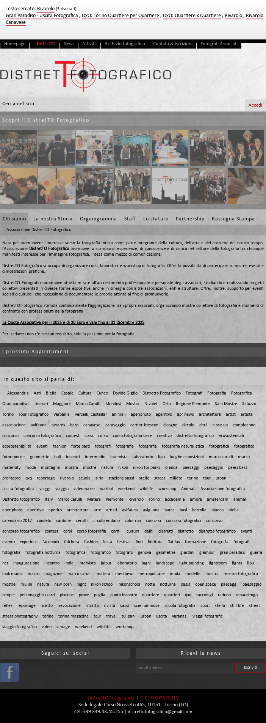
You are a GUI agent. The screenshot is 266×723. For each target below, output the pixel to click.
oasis (185, 584)
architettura (210, 414)
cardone (63, 521)
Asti (37, 393)
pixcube (67, 595)
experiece (29, 542)
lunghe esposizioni (187, 457)
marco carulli (221, 457)
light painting (191, 563)
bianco (217, 510)
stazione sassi (121, 478)
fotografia (125, 446)
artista (247, 414)
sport (205, 606)
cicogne (170, 425)
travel (111, 616)
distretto (186, 531)
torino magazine (73, 616)
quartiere (150, 595)
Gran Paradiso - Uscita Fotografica (42, 16)
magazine (53, 574)
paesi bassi (238, 467)
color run (133, 521)
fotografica (219, 446)
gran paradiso (232, 552)
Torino (8, 414)
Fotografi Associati (219, 43)
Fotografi (194, 393)
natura (107, 467)
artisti (111, 510)
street (159, 478)
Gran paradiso (15, 404)
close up (220, 425)
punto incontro (123, 595)
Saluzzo (249, 404)
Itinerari (40, 404)
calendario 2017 (17, 521)
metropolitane (151, 574)
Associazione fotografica (223, 489)
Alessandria (18, 393)
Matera (94, 499)
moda (30, 467)
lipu (161, 457)
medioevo (124, 574)
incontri (73, 457)
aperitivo (164, 414)
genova (144, 552)
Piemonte (115, 499)
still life (237, 606)
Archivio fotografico (125, 43)
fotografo (124, 552)
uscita (161, 616)
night (81, 584)
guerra (256, 552)
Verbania (61, 414)
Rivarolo (233, 16)
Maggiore (62, 404)
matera (103, 574)
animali (119, 414)
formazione (195, 542)
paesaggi (191, 467)
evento (8, 542)
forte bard (80, 446)
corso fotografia (91, 531)
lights (237, 563)
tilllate (176, 478)
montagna (50, 467)
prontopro (11, 478)
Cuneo (102, 393)
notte (150, 584)
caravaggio (115, 425)
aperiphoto (141, 414)
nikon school (102, 584)
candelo (44, 521)
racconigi (204, 595)
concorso (10, 436)
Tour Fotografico (34, 414)
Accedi (255, 105)
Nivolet (151, 404)
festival (124, 542)
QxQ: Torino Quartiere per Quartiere (120, 16)
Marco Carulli (88, 404)
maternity (11, 467)
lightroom (218, 563)
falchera (71, 542)
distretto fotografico (195, 436)
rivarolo (67, 478)
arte (97, 510)
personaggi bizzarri (37, 595)
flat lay (173, 542)
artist (231, 414)
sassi (124, 606)
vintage (63, 627)
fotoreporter (13, 457)
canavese (91, 425)
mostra (71, 467)
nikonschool (129, 584)
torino (192, 478)
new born (63, 584)
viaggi (44, 489)
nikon (123, 467)
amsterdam (217, 499)
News (69, 43)
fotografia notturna (43, 552)
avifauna (39, 425)
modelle (192, 574)
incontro (51, 563)
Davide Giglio (125, 393)
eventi (42, 446)
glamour (207, 552)
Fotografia (216, 393)
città (203, 425)
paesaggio (213, 467)
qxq (28, 478)
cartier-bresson (144, 425)
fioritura (155, 542)
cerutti (82, 521)
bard (74, 425)
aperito (55, 510)
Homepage (14, 43)
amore (196, 499)
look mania (12, 574)
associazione (14, 425)
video (47, 627)
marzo (244, 457)
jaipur (106, 563)
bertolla (199, 510)
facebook (50, 542)
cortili (116, 531)
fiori (139, 542)
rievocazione (69, 606)
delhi (148, 531)
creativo (164, 436)
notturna (168, 584)
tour (207, 478)
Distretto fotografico (21, 499)
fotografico (244, 446)
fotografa (219, 542)
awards (58, 425)
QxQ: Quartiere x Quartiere (192, 16)
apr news (185, 414)
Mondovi (113, 404)
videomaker (84, 489)
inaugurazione (26, 563)
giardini (187, 552)
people (8, 595)
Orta (167, 404)
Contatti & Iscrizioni (172, 43)
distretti (165, 531)
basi (183, 510)
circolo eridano (106, 521)
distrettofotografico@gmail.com (160, 711)
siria (99, 478)
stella (220, 606)
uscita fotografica (18, 489)
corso (103, 436)
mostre (89, 467)
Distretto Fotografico (161, 393)
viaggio (62, 489)
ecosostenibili (231, 436)
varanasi (180, 616)
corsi (88, 436)
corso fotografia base (132, 436)
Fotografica (241, 393)
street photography (20, 616)
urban (221, 478)
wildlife (146, 489)
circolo (188, 425)
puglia (99, 595)
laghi (146, 563)
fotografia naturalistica (183, 446)
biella (233, 510)
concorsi (153, 521)
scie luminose (147, 606)
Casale (67, 393)
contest (73, 436)
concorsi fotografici (183, 521)
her (5, 563)
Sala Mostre (226, 404)
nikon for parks (146, 467)
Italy (49, 499)
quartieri (172, 595)
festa (107, 542)
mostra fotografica (241, 574)
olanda (171, 467)
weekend (126, 489)
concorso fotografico (42, 436)
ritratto (92, 606)
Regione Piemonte (193, 404)
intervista (119, 457)
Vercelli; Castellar (91, 414)
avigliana (151, 510)
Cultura (85, 393)
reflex (7, 606)
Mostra (132, 404)
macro (33, 574)
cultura (133, 531)
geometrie (39, 457)
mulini (26, 584)
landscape (165, 563)
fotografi (103, 446)
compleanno (244, 425)
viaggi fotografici (208, 616)
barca (169, 510)
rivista (109, 606)
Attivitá (89, 43)
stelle (144, 478)
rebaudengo (247, 595)
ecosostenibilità (16, 446)
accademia (175, 499)
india (69, 563)
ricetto (47, 606)
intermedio (95, 457)
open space (205, 584)
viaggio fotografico (19, 627)
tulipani (129, 616)
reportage (46, 478)
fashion (59, 446)
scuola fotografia (180, 606)
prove (84, 595)
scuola (85, 478)
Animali (188, 489)
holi (57, 457)
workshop (167, 489)
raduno (224, 595)
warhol (106, 489)
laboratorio (143, 457)
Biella (51, 393)
